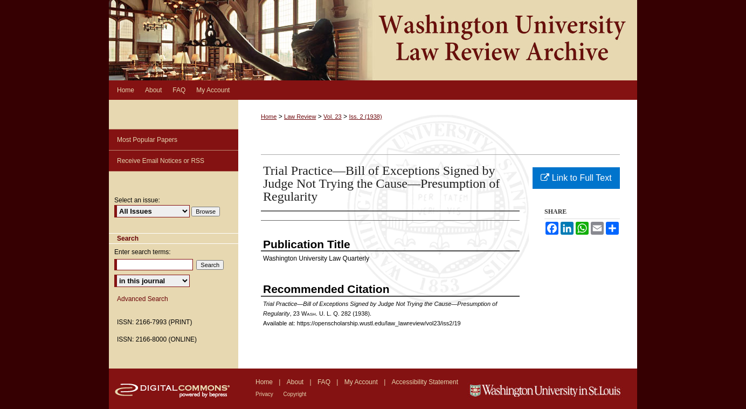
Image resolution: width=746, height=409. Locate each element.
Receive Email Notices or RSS (160, 161)
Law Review (300, 116)
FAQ (324, 382)
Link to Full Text (576, 177)
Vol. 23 (332, 116)
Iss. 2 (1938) (365, 116)
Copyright (295, 394)
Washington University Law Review (373, 40)
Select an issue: (137, 200)
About (296, 382)
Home (269, 116)
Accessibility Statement (425, 382)
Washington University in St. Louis (552, 389)
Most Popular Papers (147, 140)
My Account (361, 382)
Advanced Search (142, 299)
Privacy (265, 394)
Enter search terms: (142, 252)
